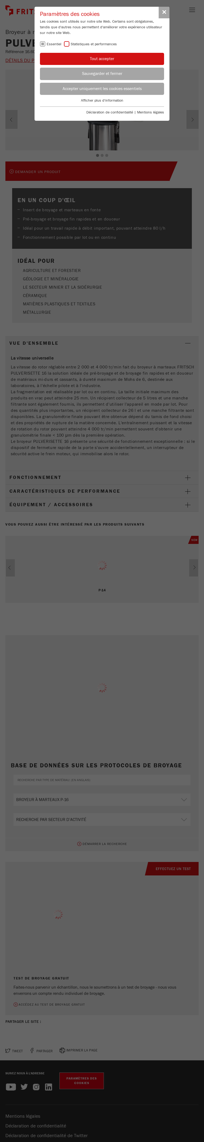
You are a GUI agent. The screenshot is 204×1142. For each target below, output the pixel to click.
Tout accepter (102, 58)
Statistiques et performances (94, 44)
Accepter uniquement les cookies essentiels (102, 88)
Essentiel (54, 44)
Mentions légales (150, 112)
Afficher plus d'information (102, 100)
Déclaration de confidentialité (109, 112)
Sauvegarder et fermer (102, 73)
